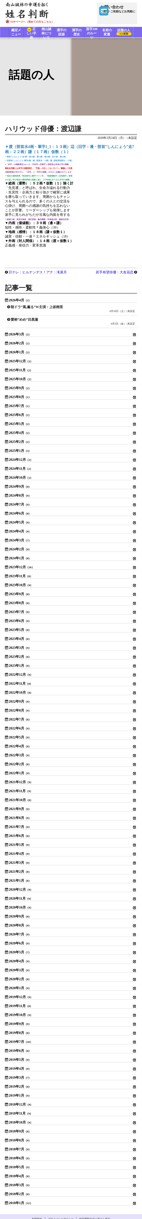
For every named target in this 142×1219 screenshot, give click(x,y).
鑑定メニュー (16, 32)
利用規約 (30, 1187)
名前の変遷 (110, 32)
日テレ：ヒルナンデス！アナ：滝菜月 (41, 241)
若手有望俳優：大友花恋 (111, 241)
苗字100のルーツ (94, 32)
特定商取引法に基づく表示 (102, 1187)
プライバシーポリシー (61, 1187)
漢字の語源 (63, 32)
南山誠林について (47, 32)
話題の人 (125, 32)
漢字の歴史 (78, 32)
